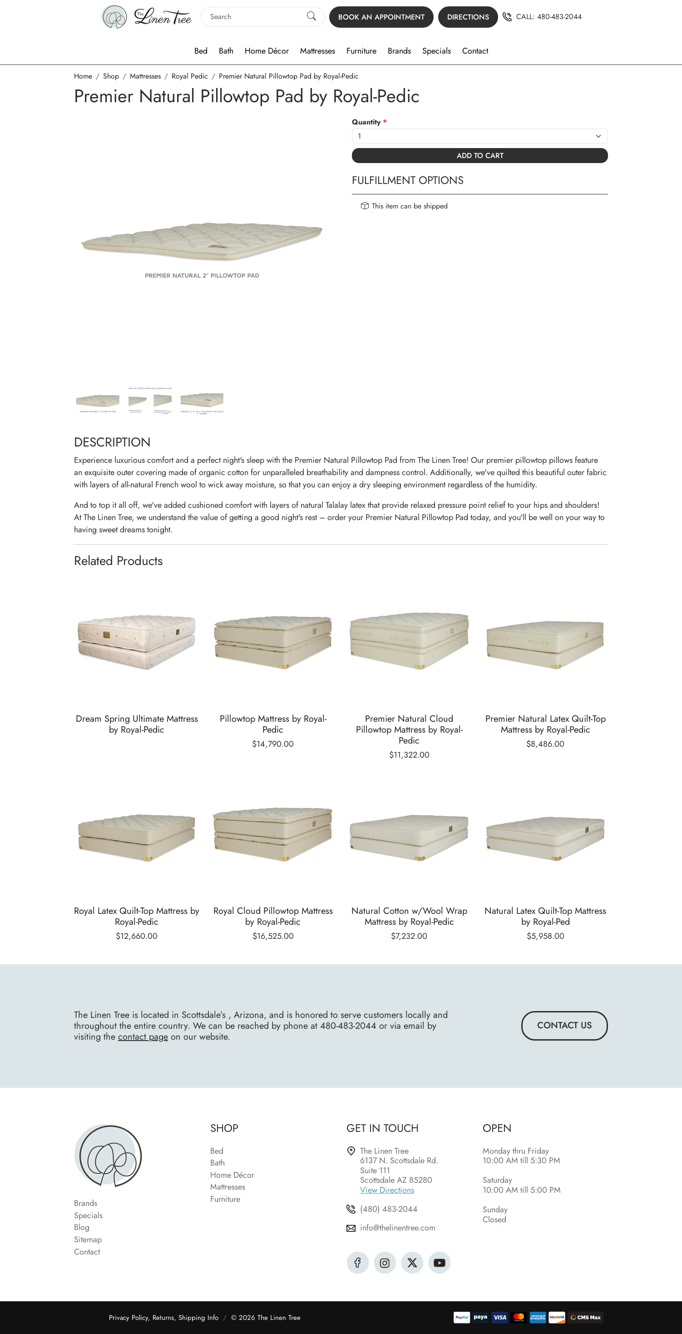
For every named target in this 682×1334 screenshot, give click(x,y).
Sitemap (88, 1240)
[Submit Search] (311, 17)
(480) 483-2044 (389, 1210)
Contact (475, 51)
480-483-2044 (559, 16)
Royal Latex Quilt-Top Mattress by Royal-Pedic (136, 916)
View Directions (387, 1190)
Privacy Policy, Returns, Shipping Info (163, 1318)
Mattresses (317, 51)
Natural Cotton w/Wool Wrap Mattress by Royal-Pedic (409, 916)
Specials (436, 51)
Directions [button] (468, 17)
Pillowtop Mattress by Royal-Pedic (273, 724)
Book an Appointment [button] (381, 17)
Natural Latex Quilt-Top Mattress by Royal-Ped (545, 916)
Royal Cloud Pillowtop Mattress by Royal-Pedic (273, 916)
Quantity (369, 122)
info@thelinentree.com (397, 1228)
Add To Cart (480, 155)
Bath (226, 51)
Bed (201, 51)
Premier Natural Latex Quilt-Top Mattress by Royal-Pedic (545, 724)
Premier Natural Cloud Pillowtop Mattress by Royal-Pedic (409, 729)
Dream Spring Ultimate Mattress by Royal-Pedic (137, 724)
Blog (81, 1228)
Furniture (361, 51)
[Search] (254, 17)
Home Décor (267, 51)
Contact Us (564, 1025)
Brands (399, 51)
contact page (143, 1036)
